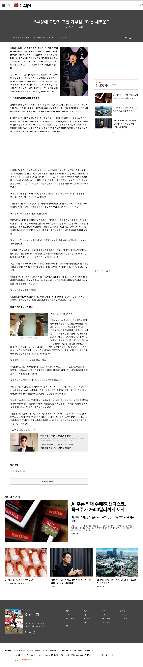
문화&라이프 (71, 619)
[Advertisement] (43, 150)
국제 (86, 615)
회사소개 (15, 651)
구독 (34, 430)
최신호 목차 (106, 615)
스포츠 (68, 622)
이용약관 (53, 651)
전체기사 (69, 626)
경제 (86, 611)
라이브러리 (106, 619)
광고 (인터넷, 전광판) (26, 651)
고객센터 (45, 651)
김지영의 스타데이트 (20, 430)
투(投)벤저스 (102, 85)
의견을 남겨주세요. (19, 471)
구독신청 (123, 615)
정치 (67, 611)
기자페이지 (106, 622)
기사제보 (123, 611)
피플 (86, 622)
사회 (67, 615)
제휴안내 (38, 651)
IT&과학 (87, 619)
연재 (104, 611)
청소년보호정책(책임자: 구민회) (81, 651)
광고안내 (123, 619)
